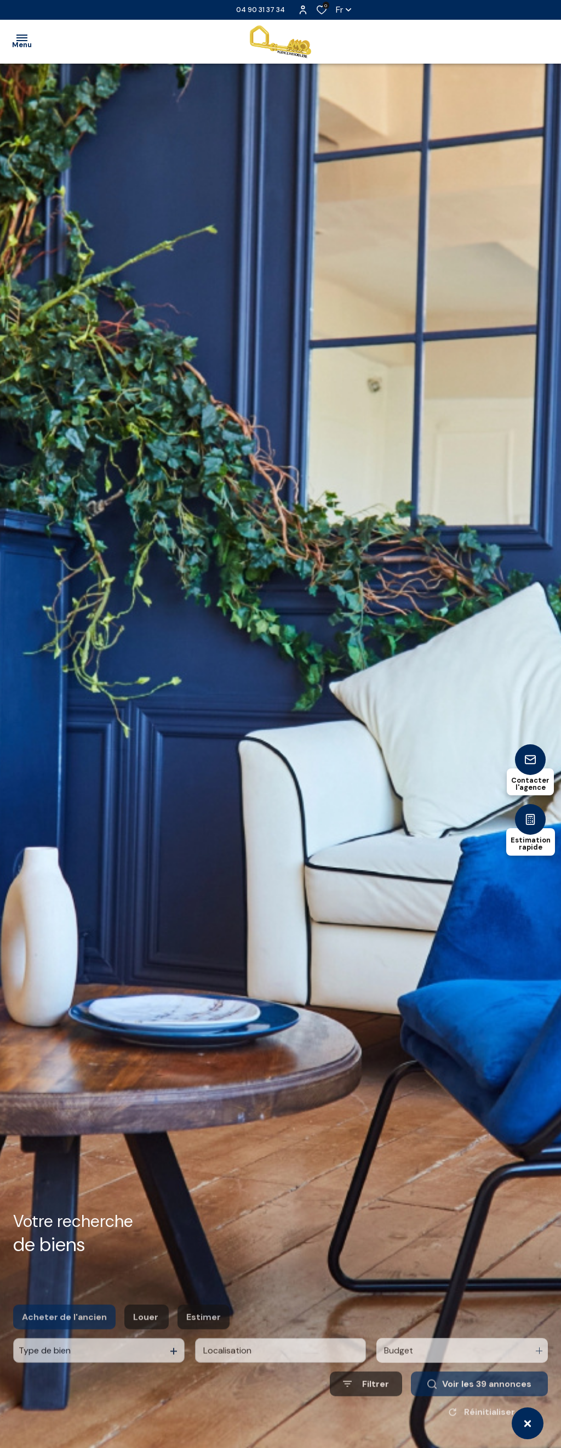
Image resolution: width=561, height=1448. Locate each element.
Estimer (203, 1337)
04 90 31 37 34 (260, 9)
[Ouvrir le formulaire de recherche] (366, 1404)
